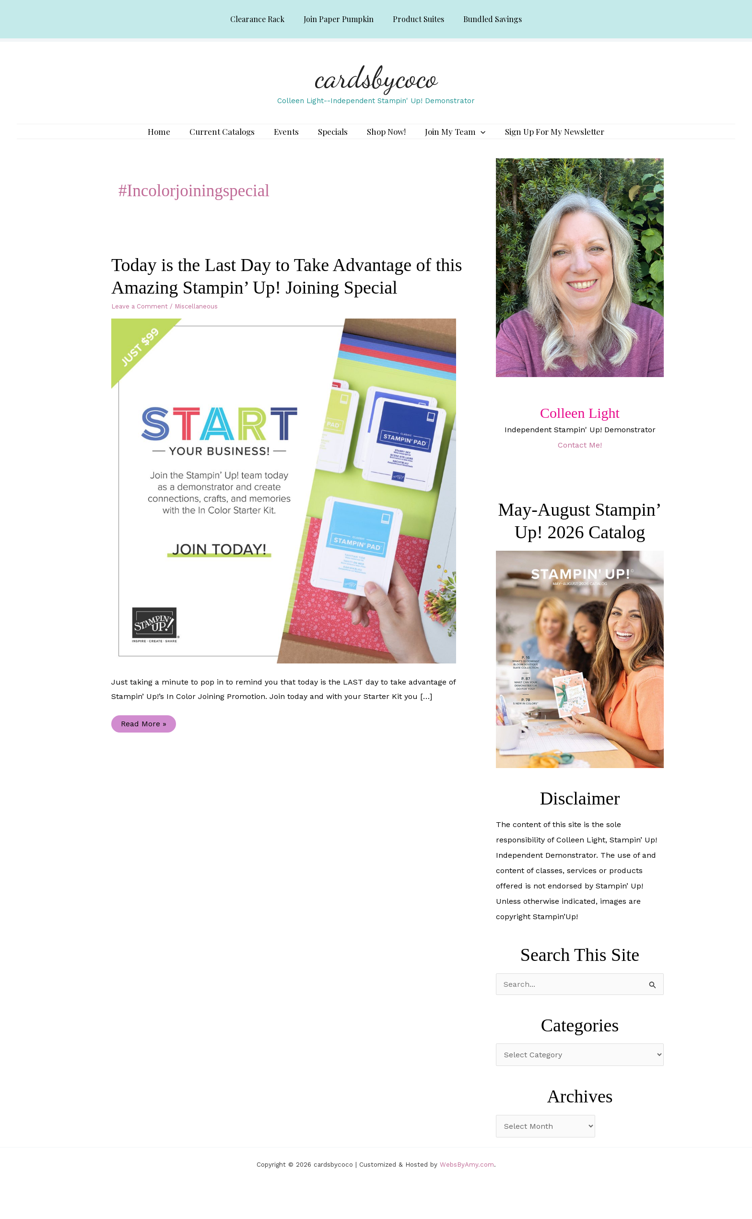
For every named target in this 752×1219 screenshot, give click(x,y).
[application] (471, 138)
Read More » (143, 739)
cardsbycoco (376, 77)
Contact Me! (580, 458)
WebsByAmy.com (467, 1178)
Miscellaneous (196, 320)
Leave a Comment (139, 320)
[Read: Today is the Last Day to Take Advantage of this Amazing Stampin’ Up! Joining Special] (289, 504)
